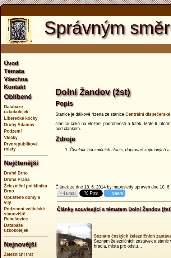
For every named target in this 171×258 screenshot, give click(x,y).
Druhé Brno (16, 173)
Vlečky (11, 137)
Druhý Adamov (19, 124)
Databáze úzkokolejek (16, 109)
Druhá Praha (16, 179)
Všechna (16, 79)
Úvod (11, 63)
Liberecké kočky (20, 118)
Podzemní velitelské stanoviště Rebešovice (24, 213)
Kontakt (15, 87)
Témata (14, 71)
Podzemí (13, 131)
